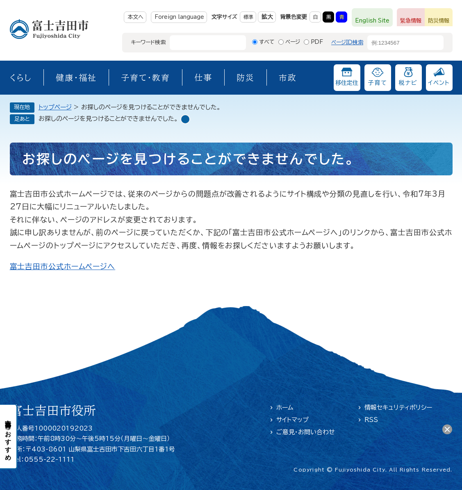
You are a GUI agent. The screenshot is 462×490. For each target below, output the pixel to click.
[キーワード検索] (200, 42)
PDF (317, 42)
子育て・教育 (145, 77)
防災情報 (438, 20)
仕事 (203, 77)
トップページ (55, 107)
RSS (371, 420)
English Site (372, 20)
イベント (439, 83)
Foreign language (179, 17)
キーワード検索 (148, 42)
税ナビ (408, 83)
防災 (246, 77)
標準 (248, 16)
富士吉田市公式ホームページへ (63, 266)
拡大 (267, 17)
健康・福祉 (76, 77)
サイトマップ (292, 420)
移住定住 (346, 83)
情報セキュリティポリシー (398, 407)
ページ (292, 42)
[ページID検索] (398, 42)
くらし (21, 77)
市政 (288, 77)
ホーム (285, 407)
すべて (267, 42)
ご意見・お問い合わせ (305, 432)
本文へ (135, 17)
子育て (377, 83)
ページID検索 (347, 42)
